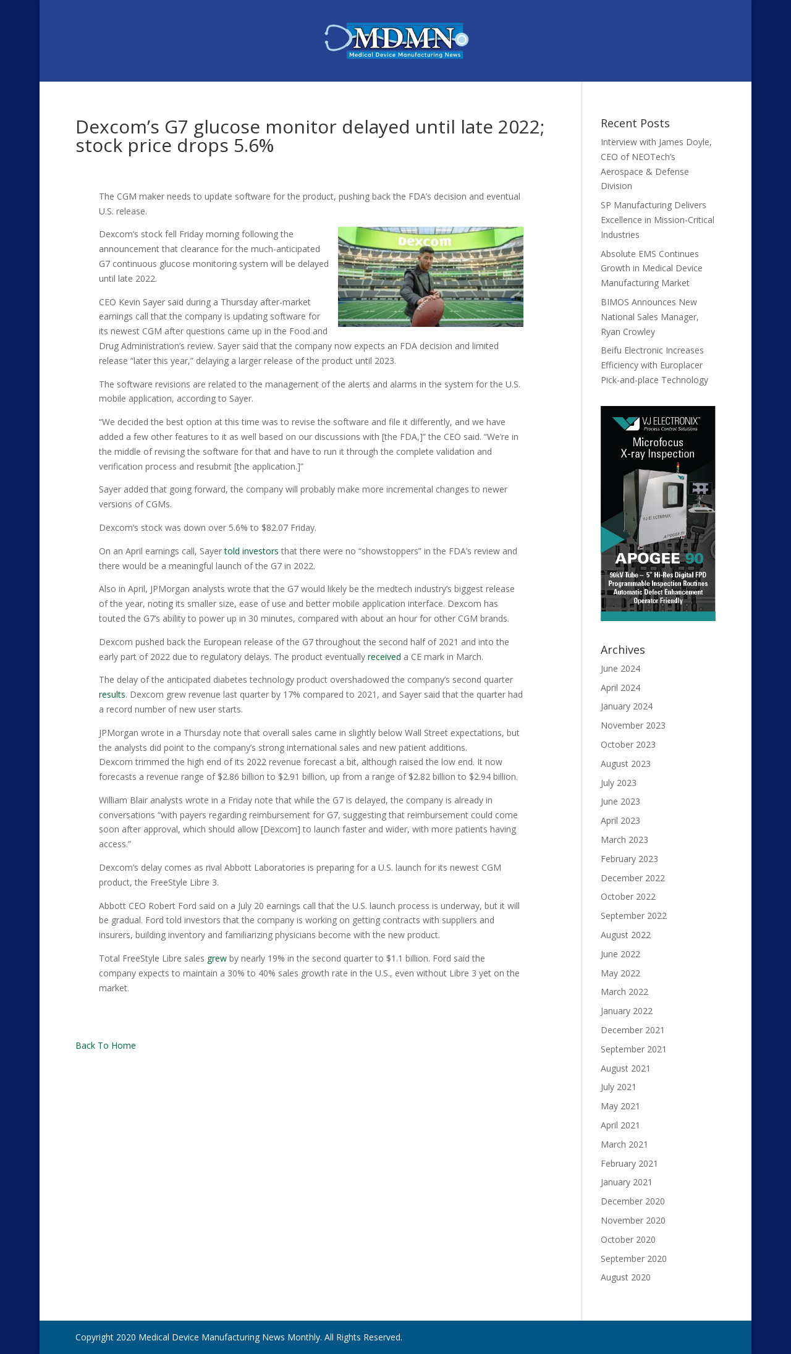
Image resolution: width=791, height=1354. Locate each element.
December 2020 (633, 1201)
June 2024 (620, 668)
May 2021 (620, 1106)
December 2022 (633, 878)
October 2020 (628, 1239)
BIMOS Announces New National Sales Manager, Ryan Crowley (650, 316)
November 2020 (633, 1220)
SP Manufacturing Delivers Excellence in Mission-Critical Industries (657, 219)
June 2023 (620, 801)
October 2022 (628, 896)
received (384, 656)
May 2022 (620, 973)
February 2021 (629, 1163)
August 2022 (626, 935)
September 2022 (634, 915)
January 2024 (627, 706)
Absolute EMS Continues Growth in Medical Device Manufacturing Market (652, 268)
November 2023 (633, 725)
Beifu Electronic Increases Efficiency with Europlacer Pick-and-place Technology (654, 365)
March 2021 (624, 1144)
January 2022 (627, 1011)
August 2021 (626, 1068)
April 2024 (620, 687)
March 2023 (624, 839)
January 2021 (627, 1182)
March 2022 (624, 991)
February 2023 (629, 859)
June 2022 (620, 954)
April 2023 (620, 820)
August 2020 (626, 1277)
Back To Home (105, 1045)
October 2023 (628, 744)
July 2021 (619, 1087)
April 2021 (620, 1125)
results (112, 694)
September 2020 (634, 1258)
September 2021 (634, 1049)
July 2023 (619, 783)
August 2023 (626, 763)
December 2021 (633, 1030)
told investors (251, 551)
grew (217, 958)
